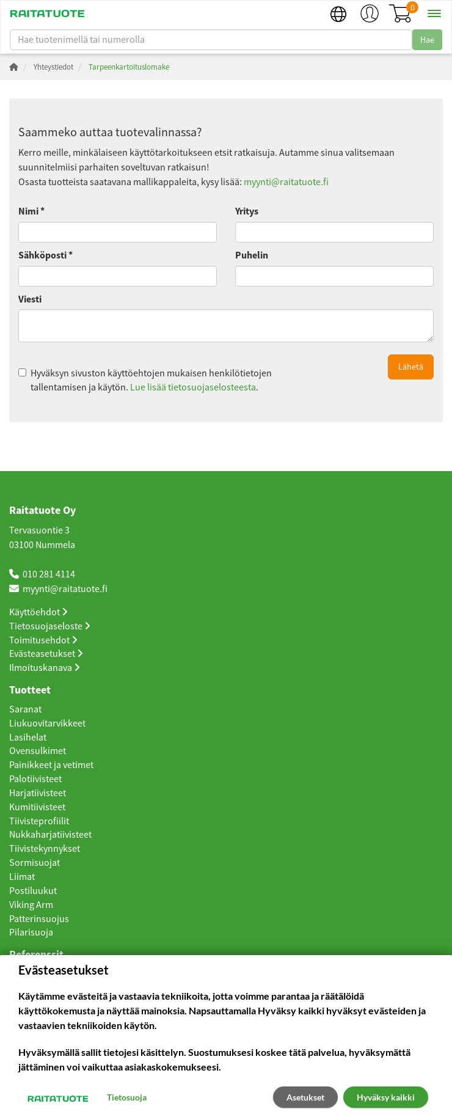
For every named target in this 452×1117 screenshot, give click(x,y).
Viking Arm (31, 905)
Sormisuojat (34, 863)
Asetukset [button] (305, 1097)
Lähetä (410, 366)
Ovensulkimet (37, 751)
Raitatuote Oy (42, 511)
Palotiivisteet (35, 779)
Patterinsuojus (39, 919)
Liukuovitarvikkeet (47, 723)
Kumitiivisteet (37, 807)
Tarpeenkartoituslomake (129, 67)
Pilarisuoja (31, 932)
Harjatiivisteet (37, 793)
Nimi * (31, 211)
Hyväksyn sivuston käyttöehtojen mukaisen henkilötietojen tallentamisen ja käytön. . (145, 380)
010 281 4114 (49, 574)
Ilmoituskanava (44, 668)
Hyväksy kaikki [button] (386, 1097)
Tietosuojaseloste (49, 626)
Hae (427, 39)
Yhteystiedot (53, 67)
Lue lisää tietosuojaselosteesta (193, 387)
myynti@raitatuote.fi (286, 182)
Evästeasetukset (46, 654)
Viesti (30, 299)
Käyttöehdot (38, 612)
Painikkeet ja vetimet (51, 765)
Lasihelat (27, 737)
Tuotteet (30, 690)
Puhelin (251, 255)
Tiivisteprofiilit (39, 821)
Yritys (246, 211)
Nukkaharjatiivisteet (50, 835)
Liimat (22, 877)
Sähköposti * (45, 255)
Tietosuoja (127, 1097)
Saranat (25, 709)
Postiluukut (33, 891)
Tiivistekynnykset (44, 849)
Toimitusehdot (43, 640)
